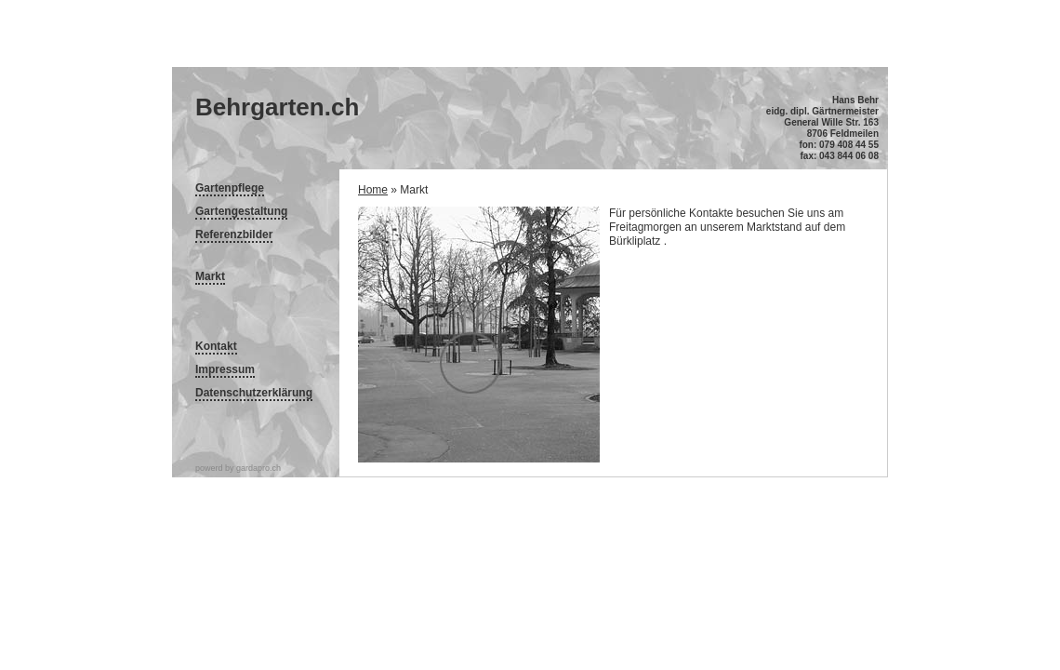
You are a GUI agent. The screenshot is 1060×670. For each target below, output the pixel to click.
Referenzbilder (233, 234)
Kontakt (216, 346)
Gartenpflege (229, 187)
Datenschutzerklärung (253, 392)
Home (373, 189)
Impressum (225, 369)
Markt (210, 276)
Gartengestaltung (241, 211)
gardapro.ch (258, 468)
